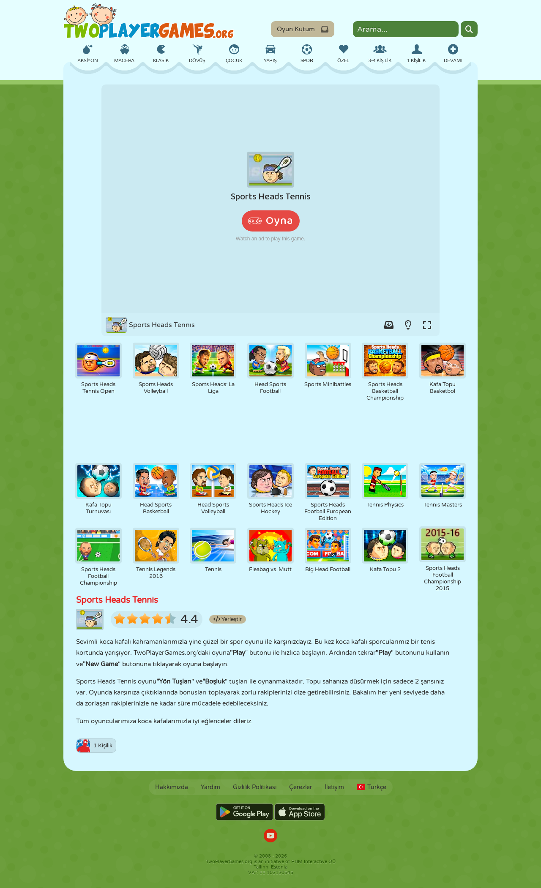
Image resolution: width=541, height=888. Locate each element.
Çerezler (300, 787)
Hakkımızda (171, 787)
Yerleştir (227, 619)
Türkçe (371, 787)
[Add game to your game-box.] (388, 324)
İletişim (334, 787)
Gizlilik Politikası (254, 787)
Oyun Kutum (302, 29)
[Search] (469, 29)
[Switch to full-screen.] (426, 324)
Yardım (210, 787)
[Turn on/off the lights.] (407, 324)
